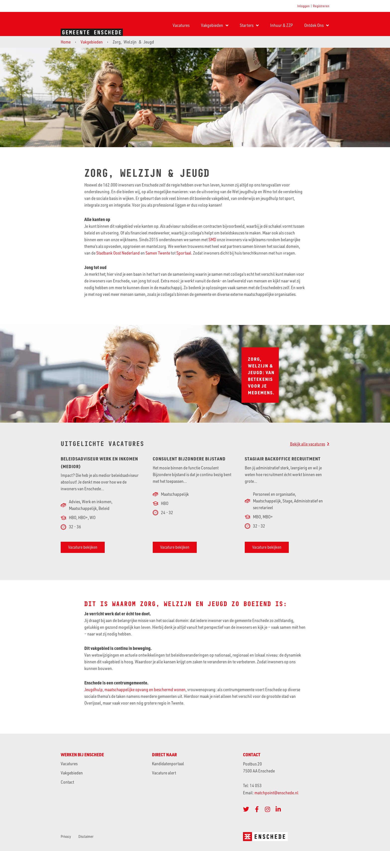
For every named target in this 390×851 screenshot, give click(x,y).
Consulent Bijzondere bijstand (189, 458)
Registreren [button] (321, 6)
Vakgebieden (214, 25)
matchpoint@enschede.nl (276, 792)
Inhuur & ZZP (281, 25)
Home (66, 42)
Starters (249, 25)
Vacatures (181, 25)
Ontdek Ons (316, 25)
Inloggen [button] (303, 6)
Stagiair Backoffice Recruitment (283, 458)
